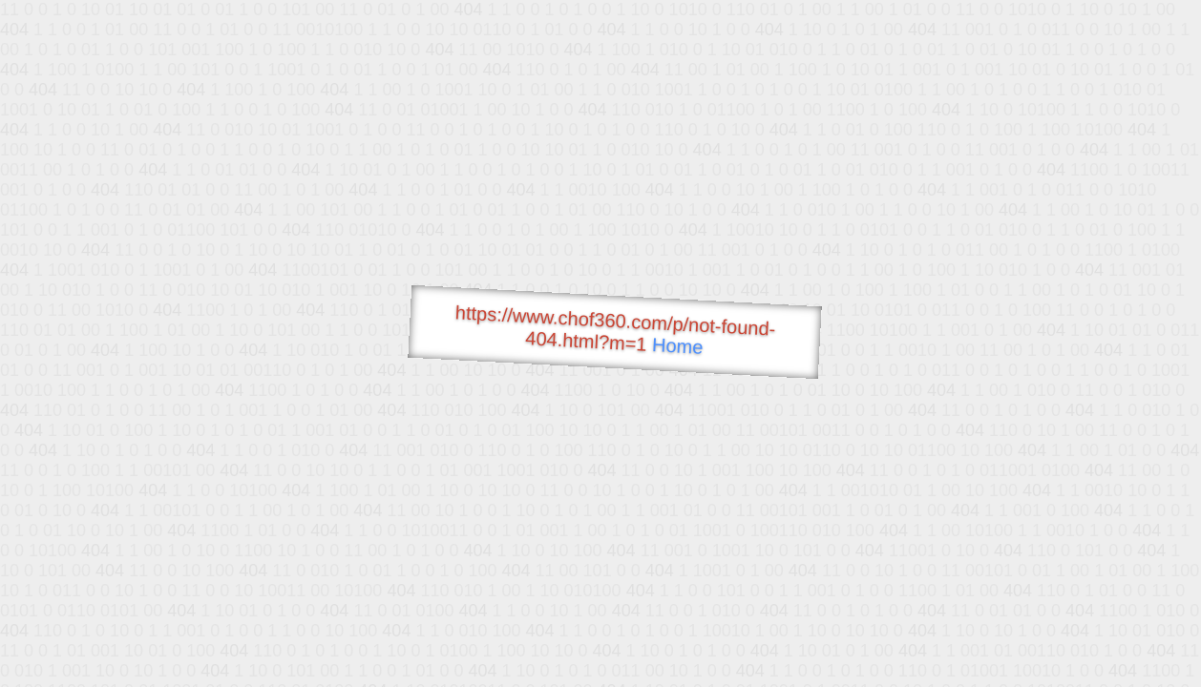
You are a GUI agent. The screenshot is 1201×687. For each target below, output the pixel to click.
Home (678, 346)
